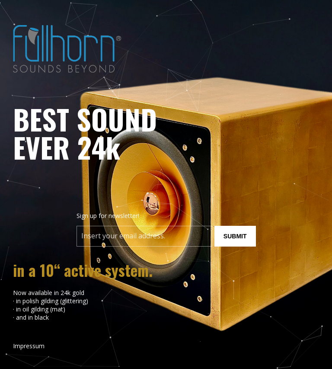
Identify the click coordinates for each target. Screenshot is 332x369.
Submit (235, 236)
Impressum (29, 346)
